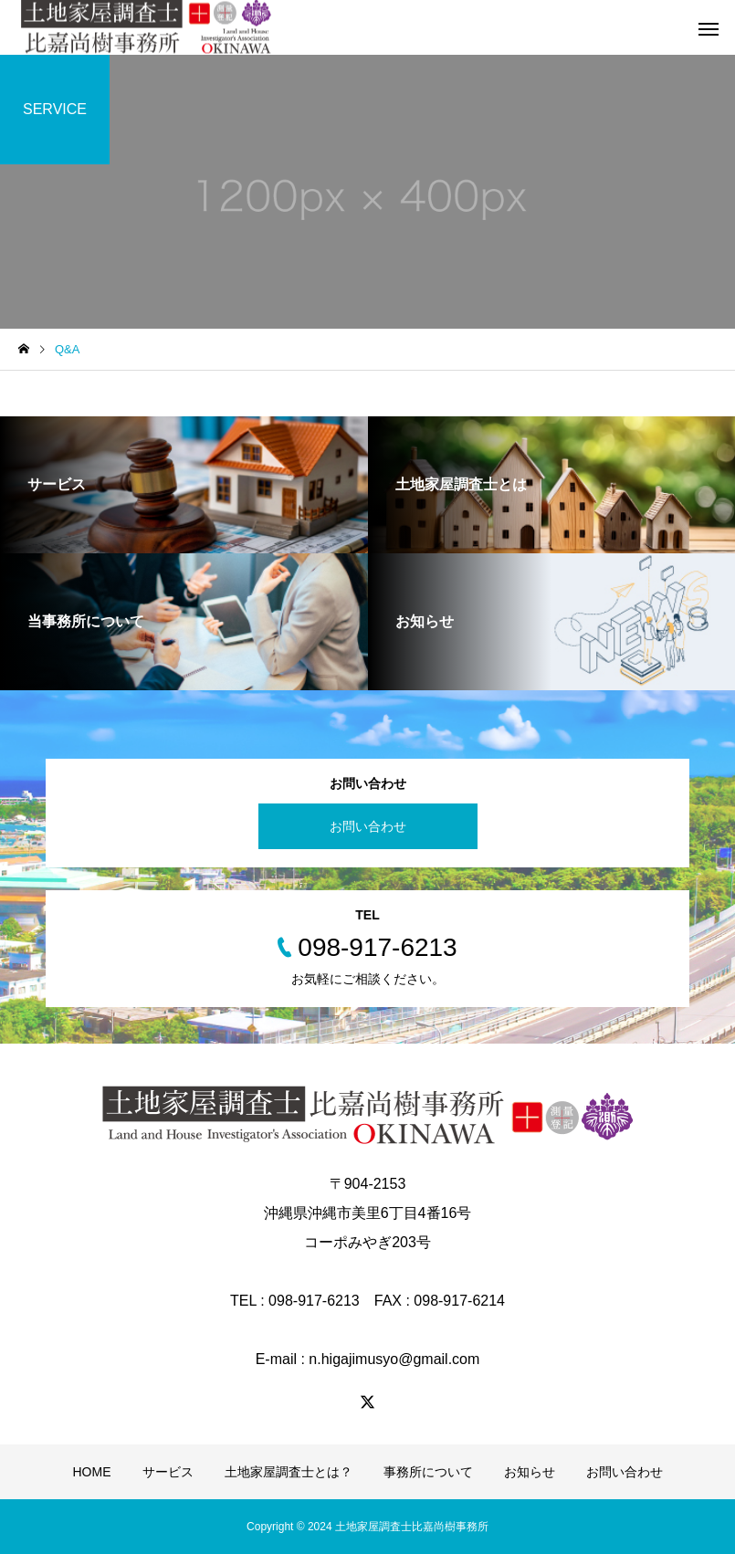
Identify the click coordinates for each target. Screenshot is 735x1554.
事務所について (428, 1472)
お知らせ (529, 1472)
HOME (92, 1472)
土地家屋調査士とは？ (288, 1472)
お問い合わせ (368, 826)
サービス (168, 1472)
